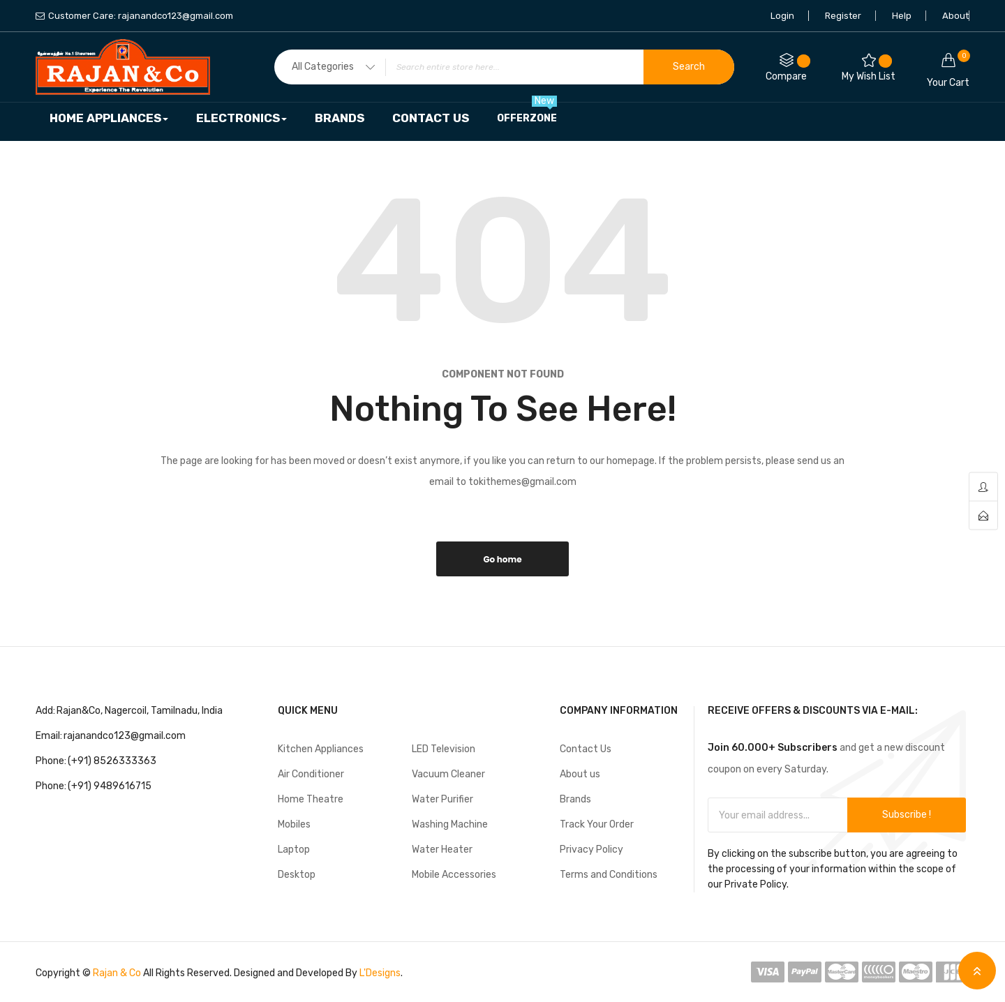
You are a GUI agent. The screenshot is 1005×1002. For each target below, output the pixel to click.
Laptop (294, 849)
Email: (49, 736)
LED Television (443, 749)
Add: (45, 711)
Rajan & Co (117, 973)
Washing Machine (450, 824)
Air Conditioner (311, 774)
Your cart (948, 69)
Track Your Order (597, 824)
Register (843, 15)
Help (901, 15)
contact (983, 516)
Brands (575, 799)
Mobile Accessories (454, 875)
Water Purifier (442, 799)
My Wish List (868, 68)
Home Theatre (310, 799)
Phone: (51, 761)
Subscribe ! (906, 815)
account (983, 487)
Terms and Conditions (608, 875)
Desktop (296, 875)
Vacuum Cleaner (448, 774)
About (955, 15)
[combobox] (504, 67)
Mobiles (294, 824)
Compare (788, 68)
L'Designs (380, 973)
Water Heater (442, 849)
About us (580, 774)
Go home (502, 559)
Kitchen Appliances (321, 749)
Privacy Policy (591, 849)
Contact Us (585, 749)
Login (782, 15)
